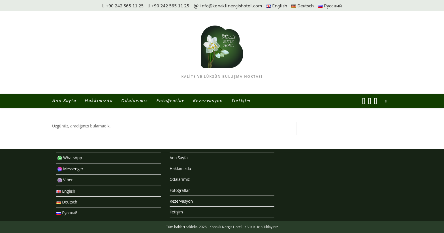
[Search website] (386, 101)
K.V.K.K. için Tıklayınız (261, 226)
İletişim (176, 212)
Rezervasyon (181, 201)
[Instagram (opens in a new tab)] (369, 101)
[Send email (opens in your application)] (375, 101)
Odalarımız (180, 179)
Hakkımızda (180, 168)
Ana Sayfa (179, 157)
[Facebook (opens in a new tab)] (363, 101)
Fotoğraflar (180, 190)
